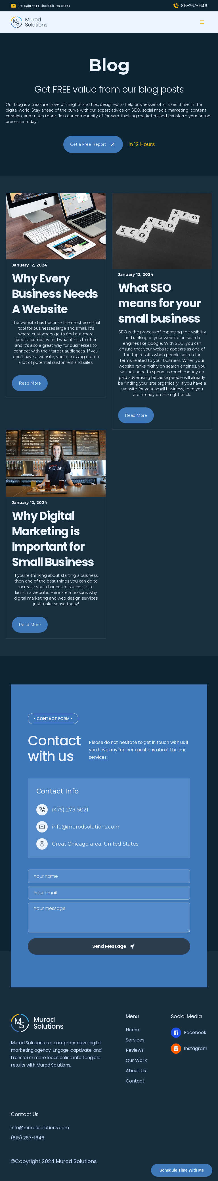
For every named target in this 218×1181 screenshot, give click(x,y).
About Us (136, 1071)
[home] (29, 22)
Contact (135, 1081)
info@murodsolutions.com (40, 1127)
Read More (30, 383)
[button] (202, 22)
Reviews (135, 1050)
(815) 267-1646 (27, 1138)
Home (132, 1030)
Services (135, 1040)
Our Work (136, 1060)
